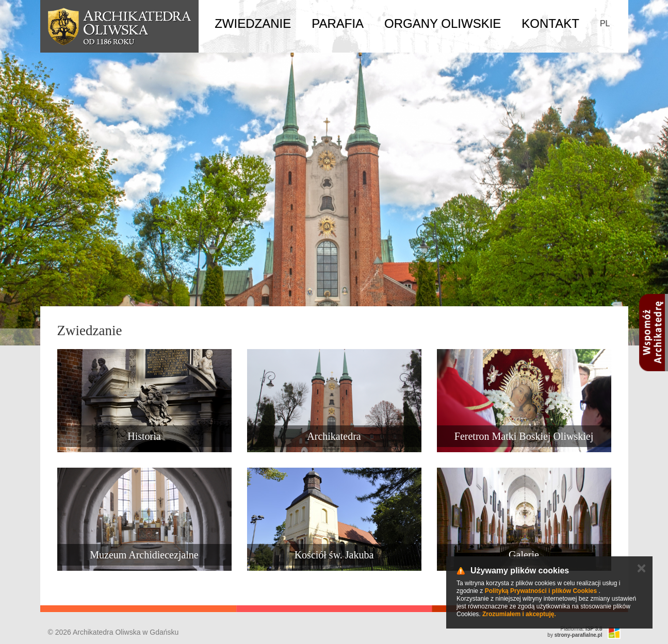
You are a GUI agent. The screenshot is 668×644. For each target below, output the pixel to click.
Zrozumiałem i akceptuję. (519, 614)
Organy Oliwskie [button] (442, 23)
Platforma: (581, 629)
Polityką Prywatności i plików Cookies (541, 591)
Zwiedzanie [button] (253, 23)
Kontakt (550, 23)
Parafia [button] (338, 23)
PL (605, 23)
